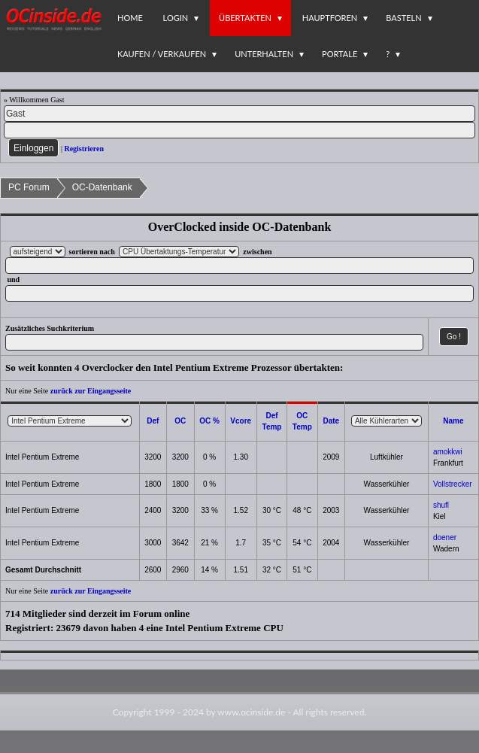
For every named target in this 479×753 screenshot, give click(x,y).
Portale (339, 54)
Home (130, 18)
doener (444, 537)
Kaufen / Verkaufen (161, 54)
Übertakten (245, 18)
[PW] (239, 130)
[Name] (239, 113)
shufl (441, 505)
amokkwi (447, 452)
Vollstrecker (452, 484)
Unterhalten (264, 54)
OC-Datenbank (102, 187)
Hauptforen (329, 18)
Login (176, 18)
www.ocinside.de (251, 712)
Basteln (403, 18)
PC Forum (29, 187)
